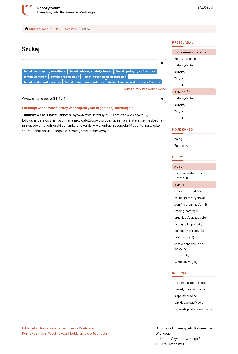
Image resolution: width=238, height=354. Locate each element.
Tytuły (178, 78)
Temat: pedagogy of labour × (135, 71)
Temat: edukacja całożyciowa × (90, 71)
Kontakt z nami (34, 333)
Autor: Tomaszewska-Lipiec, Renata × (134, 81)
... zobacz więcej (185, 262)
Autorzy (179, 72)
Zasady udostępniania (189, 289)
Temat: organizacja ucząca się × (104, 76)
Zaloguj (179, 139)
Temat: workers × (35, 76)
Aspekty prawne (185, 296)
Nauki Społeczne (65, 28)
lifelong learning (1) (186, 211)
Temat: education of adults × (84, 81)
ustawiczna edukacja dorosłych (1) (188, 246)
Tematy (179, 85)
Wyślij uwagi (58, 333)
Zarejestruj (181, 145)
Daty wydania (183, 65)
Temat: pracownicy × (65, 76)
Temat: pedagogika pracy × (42, 81)
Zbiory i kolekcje (185, 58)
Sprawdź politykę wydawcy (193, 309)
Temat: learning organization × (44, 71)
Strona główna (38, 28)
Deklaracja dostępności (190, 282)
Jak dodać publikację (188, 302)
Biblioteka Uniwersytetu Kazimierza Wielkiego (58, 328)
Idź (161, 62)
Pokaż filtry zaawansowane (144, 89)
